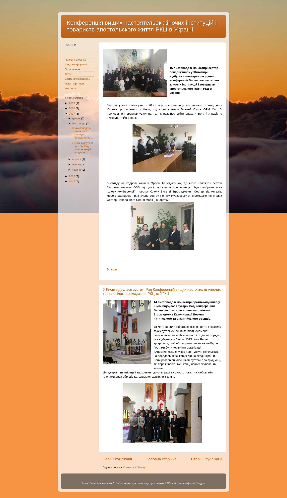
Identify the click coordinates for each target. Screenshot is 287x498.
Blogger (200, 483)
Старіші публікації (206, 459)
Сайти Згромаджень (77, 78)
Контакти (70, 88)
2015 (72, 181)
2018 (72, 108)
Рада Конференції (76, 64)
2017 (72, 113)
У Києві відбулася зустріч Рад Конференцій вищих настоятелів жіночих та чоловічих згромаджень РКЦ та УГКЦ (162, 292)
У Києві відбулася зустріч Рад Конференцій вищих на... (82, 147)
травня (77, 169)
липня (76, 164)
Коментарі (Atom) (134, 467)
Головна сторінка (162, 459)
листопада (79, 123)
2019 (72, 103)
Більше (112, 269)
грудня (76, 118)
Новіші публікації (117, 459)
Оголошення (72, 69)
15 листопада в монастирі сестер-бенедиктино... (82, 133)
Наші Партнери (74, 83)
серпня (77, 159)
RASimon (170, 483)
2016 (72, 176)
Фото (68, 74)
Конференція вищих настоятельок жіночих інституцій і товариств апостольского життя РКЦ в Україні (141, 26)
